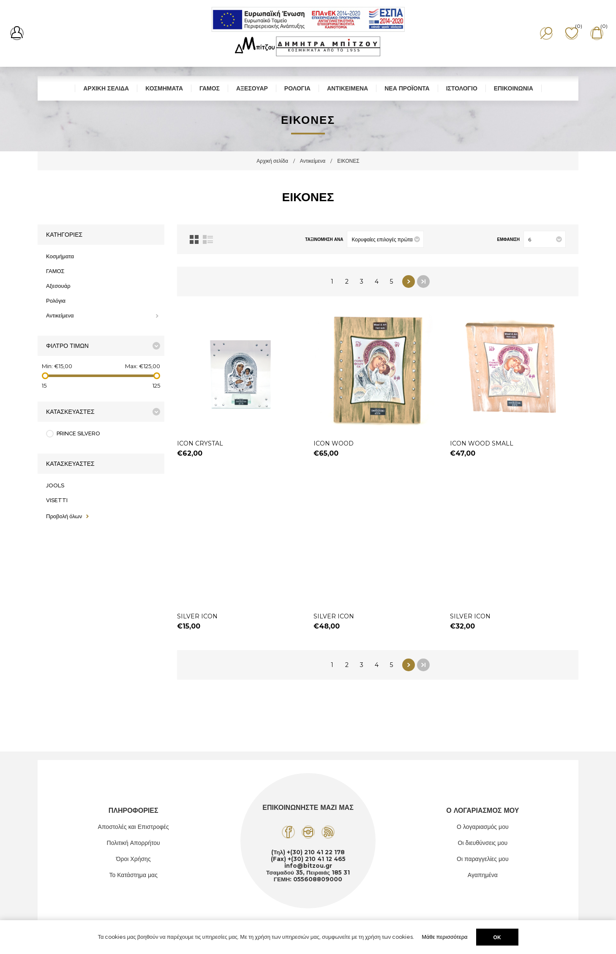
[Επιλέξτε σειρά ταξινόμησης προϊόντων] (385, 239)
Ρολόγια (297, 88)
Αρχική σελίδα (106, 88)
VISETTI (57, 500)
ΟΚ (497, 937)
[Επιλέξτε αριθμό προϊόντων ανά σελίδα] (544, 239)
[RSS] (328, 832)
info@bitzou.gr (308, 865)
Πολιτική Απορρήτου (133, 843)
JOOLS (55, 485)
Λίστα (208, 239)
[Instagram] (308, 832)
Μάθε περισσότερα (444, 937)
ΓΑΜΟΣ (209, 88)
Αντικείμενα (347, 88)
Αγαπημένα (483, 875)
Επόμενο (408, 281)
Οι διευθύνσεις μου (483, 843)
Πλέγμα (194, 239)
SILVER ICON (197, 616)
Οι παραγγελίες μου (482, 859)
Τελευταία (423, 281)
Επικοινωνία (513, 88)
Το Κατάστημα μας (133, 875)
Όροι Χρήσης (133, 859)
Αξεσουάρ (252, 88)
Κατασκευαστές (70, 411)
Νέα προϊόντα (406, 88)
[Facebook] (288, 832)
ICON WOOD (333, 443)
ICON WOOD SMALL (481, 443)
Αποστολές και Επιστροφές (133, 827)
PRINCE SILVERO (78, 433)
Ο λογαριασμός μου (482, 827)
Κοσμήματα (164, 88)
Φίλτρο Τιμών (67, 346)
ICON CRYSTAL (200, 443)
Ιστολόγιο (461, 88)
